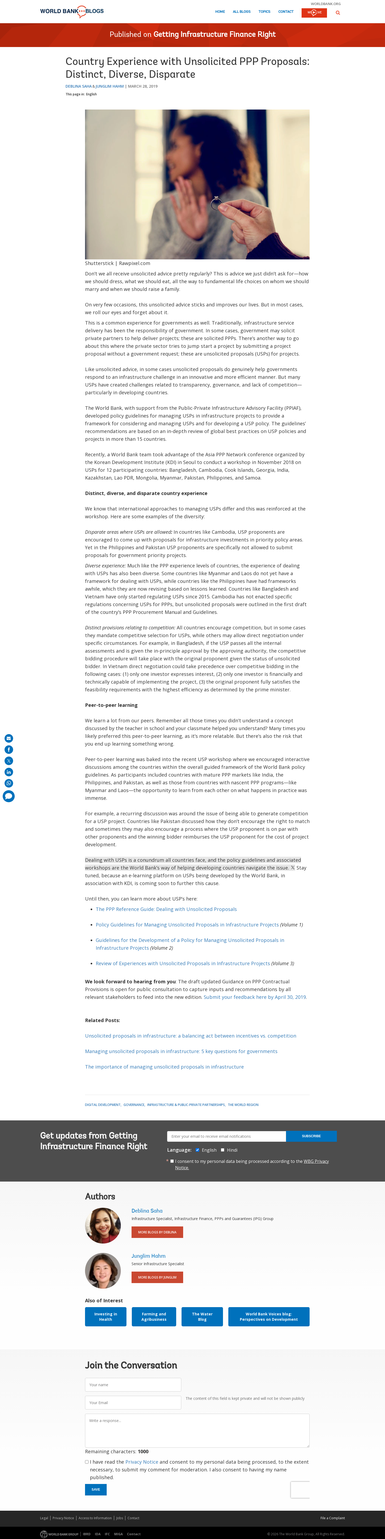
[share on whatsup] (9, 783)
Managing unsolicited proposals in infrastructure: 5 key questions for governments (181, 1051)
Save (96, 1489)
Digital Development (103, 1104)
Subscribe (311, 1136)
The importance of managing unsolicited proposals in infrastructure (164, 1066)
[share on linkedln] (9, 772)
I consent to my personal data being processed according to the (252, 1164)
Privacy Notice (141, 1462)
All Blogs (242, 12)
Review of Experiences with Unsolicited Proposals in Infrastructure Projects (183, 963)
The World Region (243, 1104)
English (91, 94)
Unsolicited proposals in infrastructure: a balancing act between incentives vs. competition (190, 1036)
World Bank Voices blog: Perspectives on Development (269, 1316)
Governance (134, 1104)
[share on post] (9, 761)
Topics (264, 12)
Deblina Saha (79, 86)
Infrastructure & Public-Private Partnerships (186, 1104)
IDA (98, 1534)
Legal (44, 1518)
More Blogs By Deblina (157, 1232)
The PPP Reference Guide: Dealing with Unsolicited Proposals (166, 909)
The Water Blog (202, 1316)
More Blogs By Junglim (157, 1277)
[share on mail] (9, 738)
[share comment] (9, 796)
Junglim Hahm (109, 86)
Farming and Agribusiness (154, 1316)
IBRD (87, 1534)
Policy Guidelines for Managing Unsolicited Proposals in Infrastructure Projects (188, 924)
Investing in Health (105, 1316)
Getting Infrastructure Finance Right (214, 35)
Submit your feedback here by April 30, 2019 (255, 997)
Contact (286, 12)
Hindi (232, 1150)
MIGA (118, 1534)
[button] (338, 12)
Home (220, 12)
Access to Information (95, 1518)
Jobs (119, 1518)
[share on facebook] (9, 749)
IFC (107, 1534)
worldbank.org (326, 3)
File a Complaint (333, 1518)
